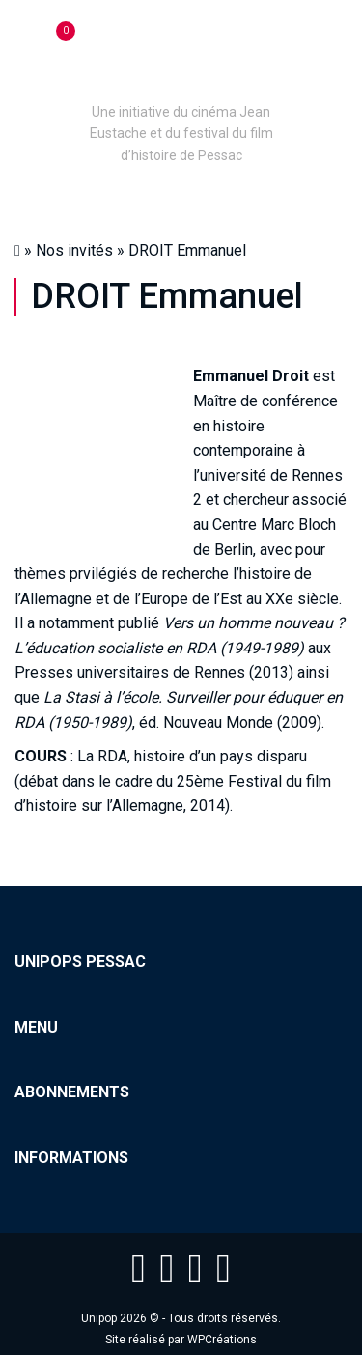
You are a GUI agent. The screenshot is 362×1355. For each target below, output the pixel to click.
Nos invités (74, 250)
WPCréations (222, 1339)
